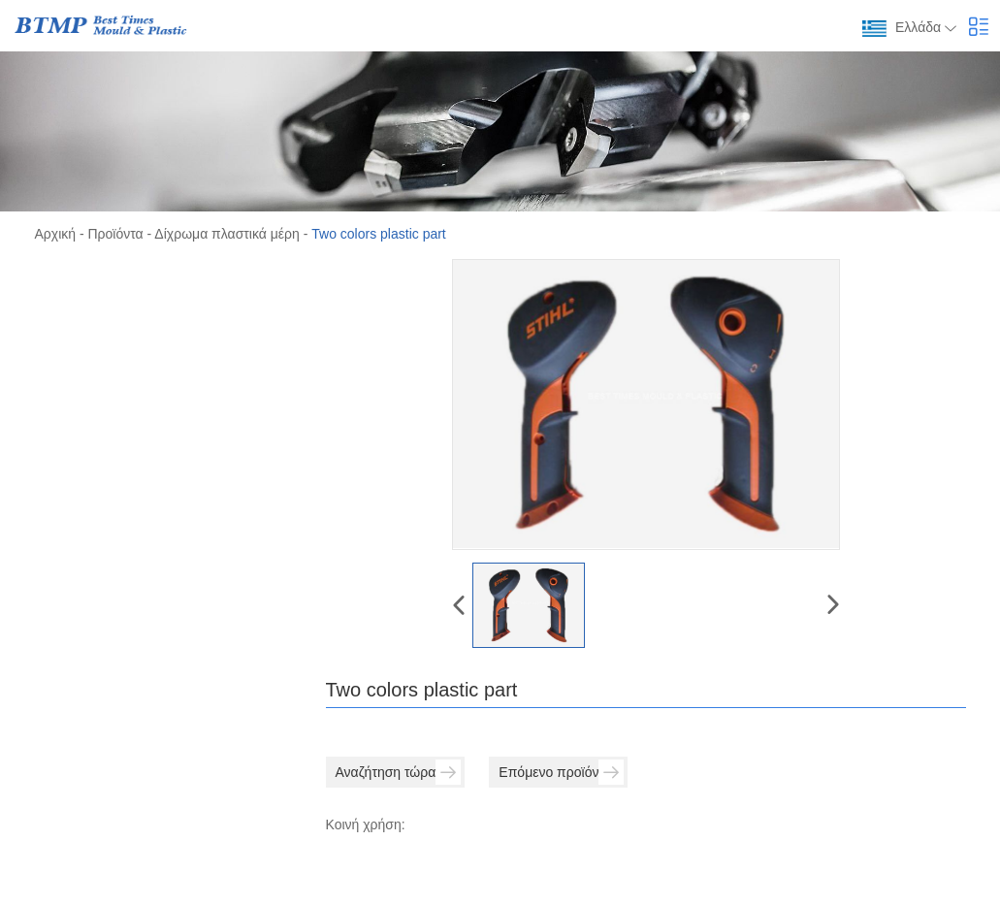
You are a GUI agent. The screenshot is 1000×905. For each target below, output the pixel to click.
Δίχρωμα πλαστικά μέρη (226, 234)
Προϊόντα (116, 234)
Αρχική (56, 234)
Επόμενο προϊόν (561, 772)
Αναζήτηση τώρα (399, 772)
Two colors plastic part (378, 234)
